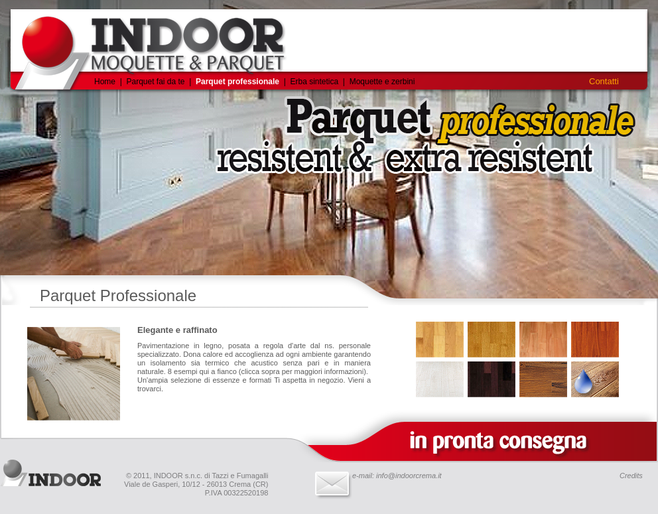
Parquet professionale (237, 81)
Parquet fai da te (155, 81)
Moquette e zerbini (382, 81)
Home (104, 81)
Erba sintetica (315, 81)
